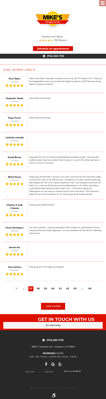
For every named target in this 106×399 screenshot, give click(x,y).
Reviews (18, 69)
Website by (72, 371)
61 (60, 289)
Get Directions (53, 325)
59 (45, 289)
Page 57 (30, 69)
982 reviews (60, 40)
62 (67, 289)
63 (75, 289)
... (23, 289)
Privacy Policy (49, 371)
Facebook (46, 364)
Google (53, 364)
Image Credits (30, 371)
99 (89, 289)
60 (53, 289)
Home (6, 69)
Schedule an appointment (53, 48)
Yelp (60, 364)
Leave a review (53, 306)
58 (38, 289)
